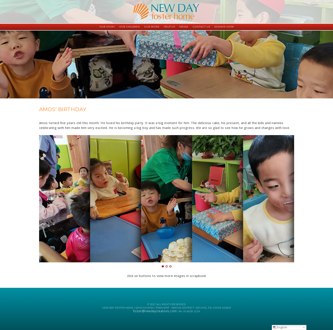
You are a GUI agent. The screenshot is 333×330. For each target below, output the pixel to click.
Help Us (169, 26)
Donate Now (224, 26)
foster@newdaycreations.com (155, 311)
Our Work (152, 26)
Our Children (129, 26)
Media (183, 26)
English (280, 327)
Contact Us (201, 26)
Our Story (107, 26)
